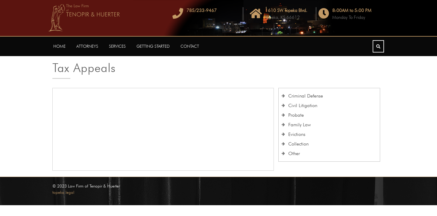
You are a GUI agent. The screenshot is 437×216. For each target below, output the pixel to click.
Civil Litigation (302, 105)
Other (294, 153)
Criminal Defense (305, 96)
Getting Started (153, 46)
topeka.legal (63, 192)
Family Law (299, 125)
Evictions (296, 134)
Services (117, 46)
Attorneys (87, 46)
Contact (189, 46)
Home (59, 46)
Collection (298, 144)
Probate (296, 115)
